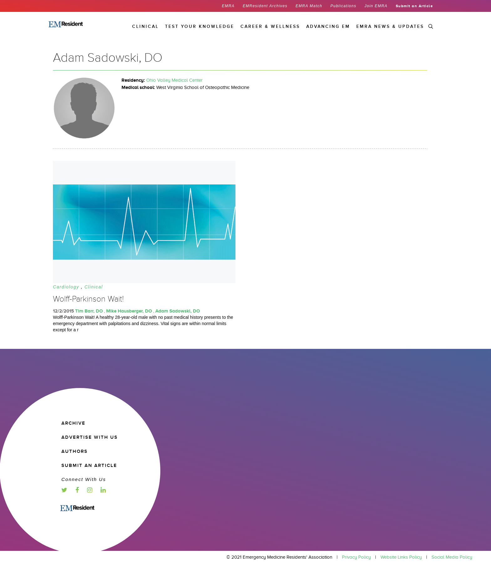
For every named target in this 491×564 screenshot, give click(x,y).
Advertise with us (89, 437)
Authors (74, 451)
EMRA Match (309, 6)
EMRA (228, 6)
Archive (73, 423)
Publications (343, 6)
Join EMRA (376, 6)
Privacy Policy (356, 557)
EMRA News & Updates (390, 26)
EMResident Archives (265, 6)
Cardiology (66, 286)
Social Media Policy (452, 557)
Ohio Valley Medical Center (174, 80)
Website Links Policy (401, 557)
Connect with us (83, 479)
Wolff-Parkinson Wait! (88, 299)
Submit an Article (414, 6)
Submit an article (89, 465)
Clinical (94, 286)
